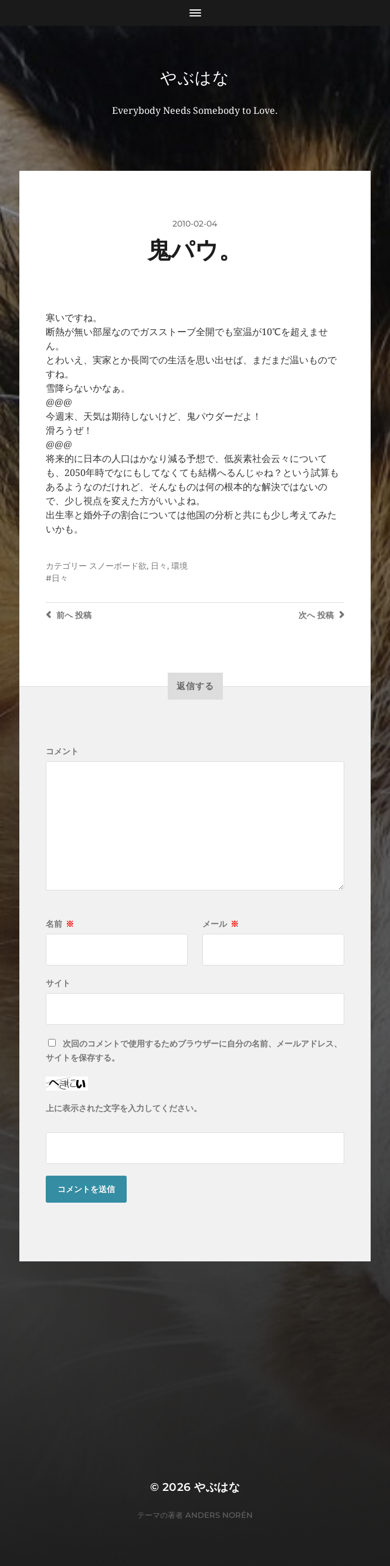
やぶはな (195, 77)
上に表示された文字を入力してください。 (124, 1108)
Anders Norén (219, 1515)
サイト (58, 983)
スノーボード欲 (118, 566)
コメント (62, 751)
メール (220, 924)
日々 (159, 566)
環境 (179, 566)
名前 (60, 924)
